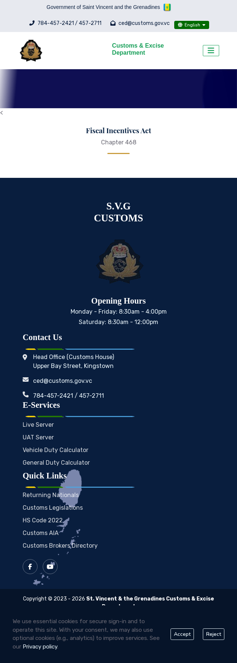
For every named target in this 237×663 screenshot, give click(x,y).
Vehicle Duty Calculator (55, 450)
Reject (213, 634)
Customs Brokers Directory (60, 545)
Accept (182, 634)
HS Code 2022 (43, 520)
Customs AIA (41, 533)
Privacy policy (40, 646)
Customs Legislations (53, 507)
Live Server (38, 424)
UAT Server (38, 437)
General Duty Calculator (56, 462)
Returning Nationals (51, 495)
